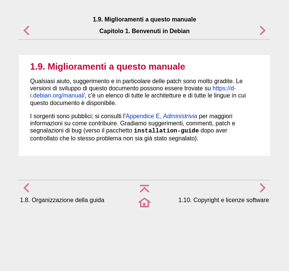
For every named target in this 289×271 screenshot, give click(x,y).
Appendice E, (161, 116)
